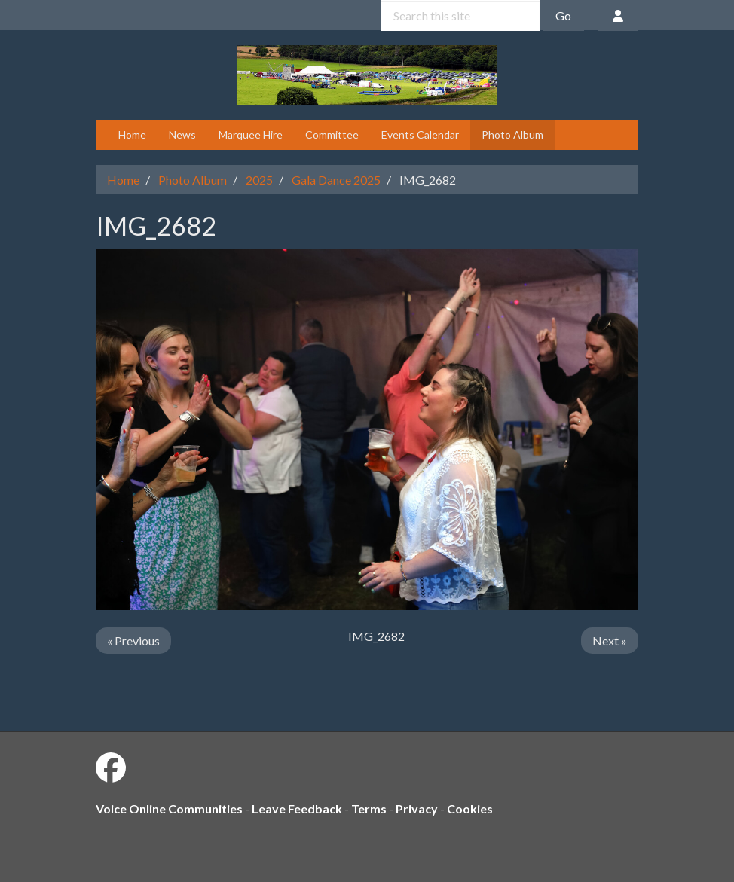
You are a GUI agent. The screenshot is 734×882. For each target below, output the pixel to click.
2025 (259, 179)
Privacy (417, 808)
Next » (609, 640)
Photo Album (512, 134)
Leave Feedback (297, 808)
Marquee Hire (251, 134)
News (182, 134)
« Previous (133, 640)
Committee (332, 134)
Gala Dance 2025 (336, 179)
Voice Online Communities (169, 808)
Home (132, 134)
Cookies (470, 808)
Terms (369, 808)
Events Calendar (420, 134)
